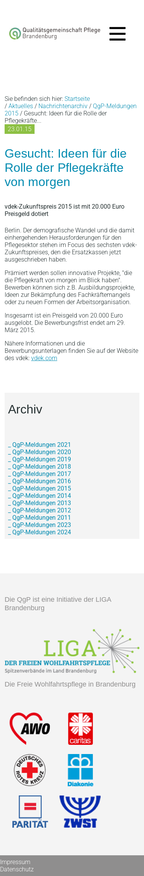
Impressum (15, 862)
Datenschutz (17, 869)
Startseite (77, 98)
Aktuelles (20, 106)
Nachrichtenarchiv (63, 106)
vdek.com (44, 358)
